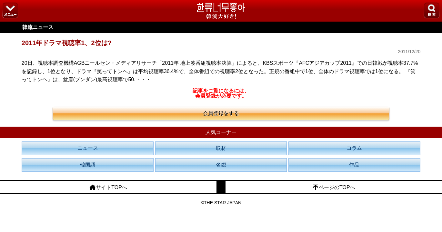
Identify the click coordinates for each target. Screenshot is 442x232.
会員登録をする (221, 113)
